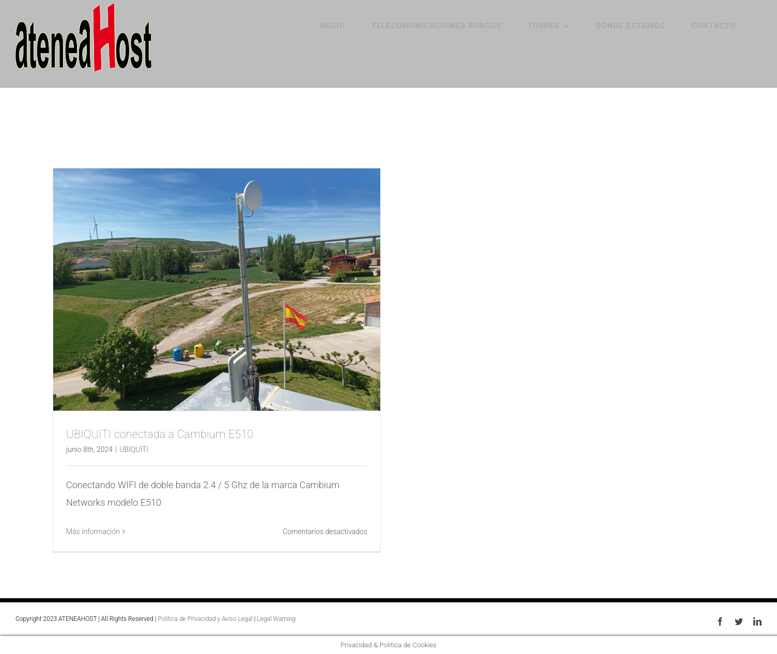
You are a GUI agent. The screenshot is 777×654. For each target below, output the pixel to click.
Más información (93, 531)
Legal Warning (276, 618)
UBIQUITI (133, 449)
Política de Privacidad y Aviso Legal (205, 618)
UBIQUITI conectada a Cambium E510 (159, 434)
